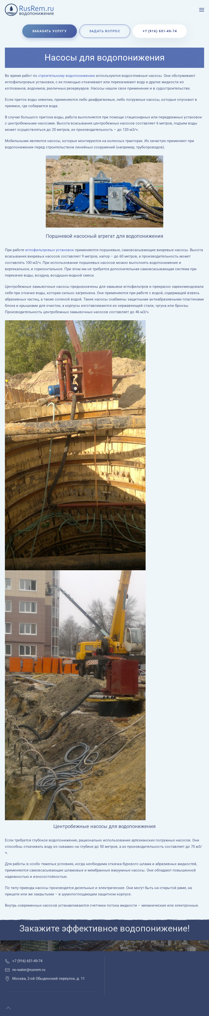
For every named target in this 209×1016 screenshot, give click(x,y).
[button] (201, 10)
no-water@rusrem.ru (28, 976)
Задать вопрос (104, 31)
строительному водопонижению (66, 75)
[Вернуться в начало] (30, 10)
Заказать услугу (49, 31)
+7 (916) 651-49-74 (160, 31)
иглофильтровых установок (49, 250)
